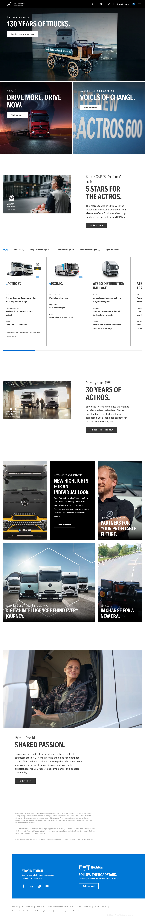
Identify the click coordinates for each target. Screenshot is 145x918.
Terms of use (77, 911)
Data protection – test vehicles (21, 911)
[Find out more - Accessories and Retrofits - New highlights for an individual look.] (72, 500)
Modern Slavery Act (100, 907)
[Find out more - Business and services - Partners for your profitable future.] (120, 500)
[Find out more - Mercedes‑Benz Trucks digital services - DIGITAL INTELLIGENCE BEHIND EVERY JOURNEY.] (49, 582)
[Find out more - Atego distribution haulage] (110, 301)
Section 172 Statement (83, 907)
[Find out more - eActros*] (23, 301)
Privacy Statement (26, 907)
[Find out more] (25, 500)
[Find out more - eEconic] (67, 301)
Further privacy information (43, 911)
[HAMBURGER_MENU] (139, 4)
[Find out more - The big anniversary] (72, 49)
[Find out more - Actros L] (36, 118)
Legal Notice (40, 907)
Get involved (89, 886)
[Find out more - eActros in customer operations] (109, 118)
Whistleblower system (62, 911)
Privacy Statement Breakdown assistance (60, 907)
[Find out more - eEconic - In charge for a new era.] (120, 582)
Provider (14, 907)
